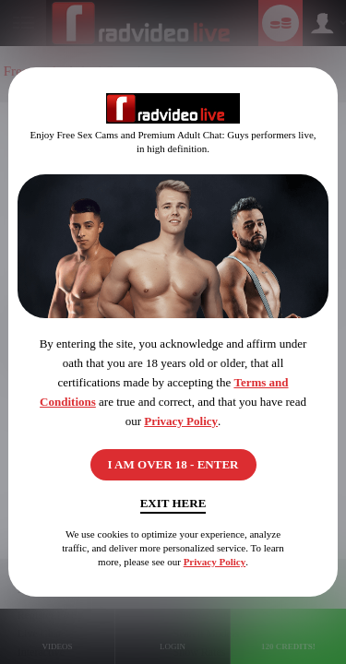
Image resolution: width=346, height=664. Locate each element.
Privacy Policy (181, 421)
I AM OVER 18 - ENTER (173, 464)
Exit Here (173, 503)
